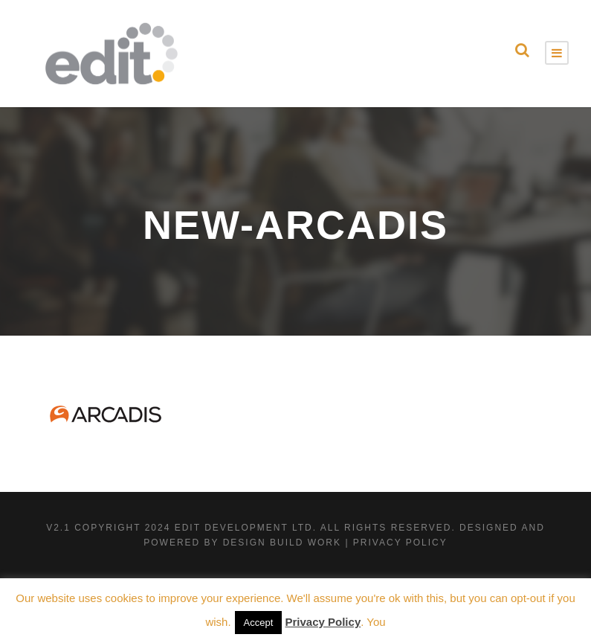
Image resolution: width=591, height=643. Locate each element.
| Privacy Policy (396, 542)
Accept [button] (259, 622)
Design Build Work (282, 542)
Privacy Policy (323, 621)
